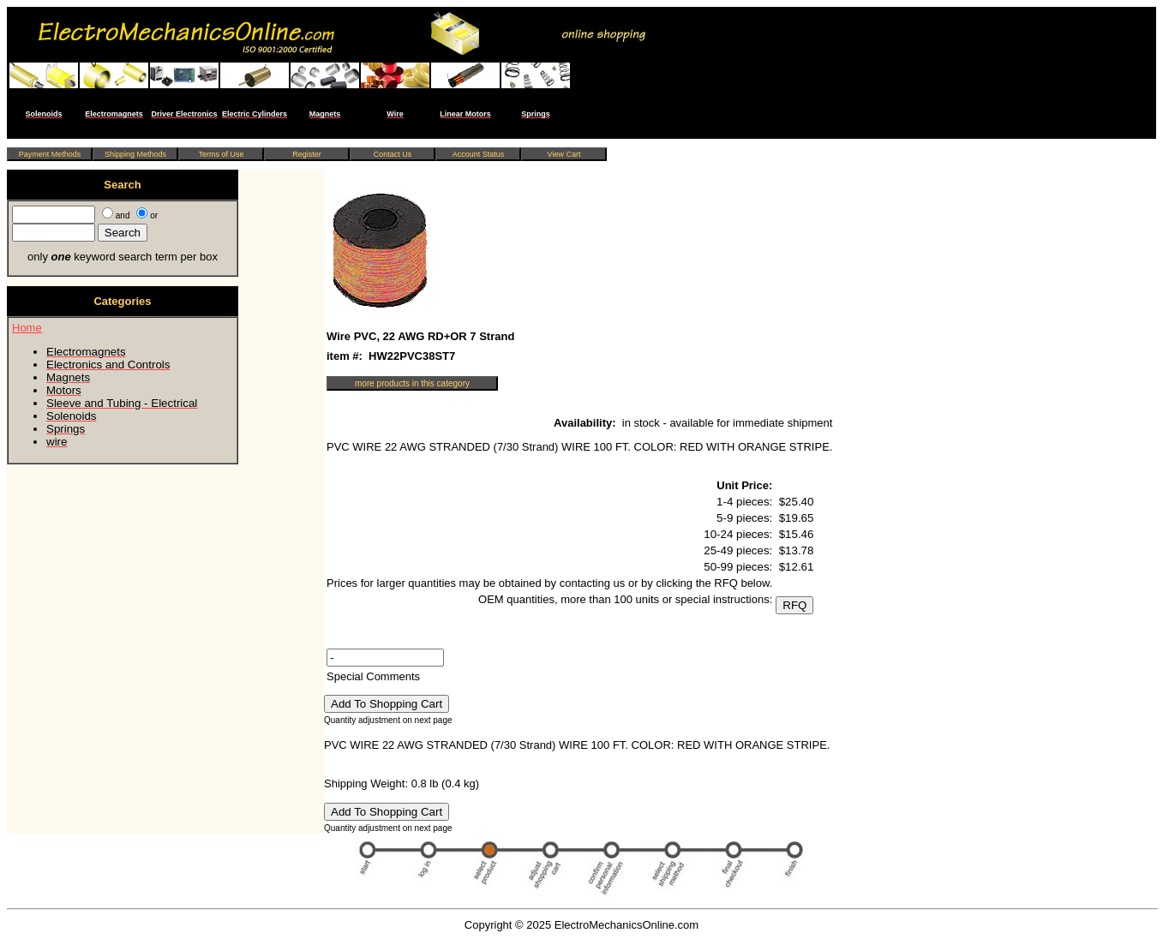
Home (27, 327)
